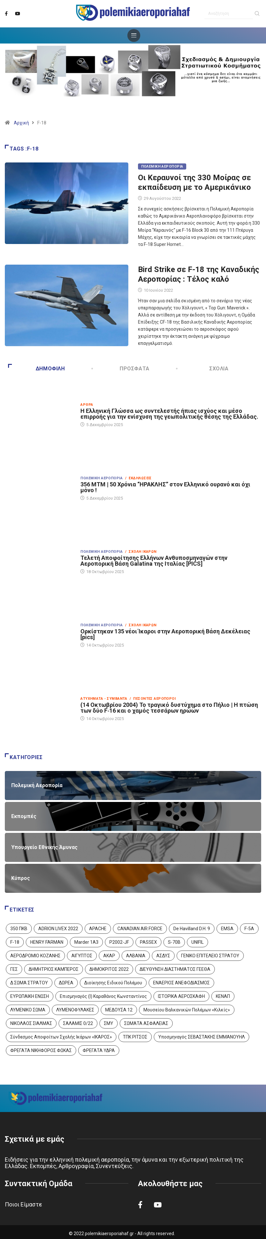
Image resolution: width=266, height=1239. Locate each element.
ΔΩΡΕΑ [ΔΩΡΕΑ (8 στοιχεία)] (66, 982)
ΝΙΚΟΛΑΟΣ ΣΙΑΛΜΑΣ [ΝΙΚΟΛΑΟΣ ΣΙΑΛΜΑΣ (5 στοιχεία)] (31, 1023)
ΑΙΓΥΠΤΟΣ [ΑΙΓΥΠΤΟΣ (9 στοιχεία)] (81, 955)
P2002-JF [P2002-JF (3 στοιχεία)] (119, 942)
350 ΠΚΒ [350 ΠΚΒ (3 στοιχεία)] (18, 928)
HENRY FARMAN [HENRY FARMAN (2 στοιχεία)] (46, 942)
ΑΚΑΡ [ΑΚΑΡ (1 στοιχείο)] (109, 955)
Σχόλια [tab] (203, 369)
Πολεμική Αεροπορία (162, 166)
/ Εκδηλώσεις (138, 478)
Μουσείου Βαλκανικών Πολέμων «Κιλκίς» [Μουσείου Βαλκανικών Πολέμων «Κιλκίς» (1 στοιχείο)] (186, 1009)
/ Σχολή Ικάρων (141, 552)
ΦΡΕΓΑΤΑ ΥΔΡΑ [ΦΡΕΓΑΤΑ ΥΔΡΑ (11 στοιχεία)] (99, 1050)
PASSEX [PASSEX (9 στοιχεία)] (148, 942)
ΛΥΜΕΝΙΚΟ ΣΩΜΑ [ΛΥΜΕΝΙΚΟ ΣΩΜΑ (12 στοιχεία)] (27, 1009)
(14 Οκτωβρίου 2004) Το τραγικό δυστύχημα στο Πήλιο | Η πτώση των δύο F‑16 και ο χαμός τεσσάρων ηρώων (169, 707)
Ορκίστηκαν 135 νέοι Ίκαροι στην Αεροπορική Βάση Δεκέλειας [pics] (165, 634)
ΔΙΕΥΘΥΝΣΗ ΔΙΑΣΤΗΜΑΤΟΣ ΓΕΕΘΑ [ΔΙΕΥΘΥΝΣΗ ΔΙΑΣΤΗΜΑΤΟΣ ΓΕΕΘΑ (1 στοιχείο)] (175, 969)
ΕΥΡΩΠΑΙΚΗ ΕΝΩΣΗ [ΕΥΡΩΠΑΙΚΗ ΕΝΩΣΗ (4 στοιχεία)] (29, 996)
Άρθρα (86, 405)
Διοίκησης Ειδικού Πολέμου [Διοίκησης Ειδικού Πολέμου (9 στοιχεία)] (113, 982)
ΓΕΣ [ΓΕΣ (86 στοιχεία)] (14, 969)
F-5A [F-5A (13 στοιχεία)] (249, 928)
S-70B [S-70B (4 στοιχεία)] (174, 942)
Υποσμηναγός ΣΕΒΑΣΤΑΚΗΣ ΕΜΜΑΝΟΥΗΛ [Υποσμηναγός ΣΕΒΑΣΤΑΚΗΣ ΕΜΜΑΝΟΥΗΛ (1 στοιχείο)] (201, 1036)
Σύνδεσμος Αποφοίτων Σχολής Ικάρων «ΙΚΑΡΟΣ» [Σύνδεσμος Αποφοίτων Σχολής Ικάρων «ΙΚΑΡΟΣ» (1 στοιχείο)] (61, 1036)
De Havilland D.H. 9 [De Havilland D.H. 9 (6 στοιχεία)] (191, 928)
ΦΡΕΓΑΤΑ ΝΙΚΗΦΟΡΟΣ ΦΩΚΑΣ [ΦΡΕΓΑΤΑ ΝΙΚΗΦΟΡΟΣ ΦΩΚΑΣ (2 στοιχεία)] (41, 1050)
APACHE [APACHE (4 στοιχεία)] (97, 928)
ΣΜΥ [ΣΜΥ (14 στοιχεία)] (108, 1023)
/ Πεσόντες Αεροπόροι (153, 699)
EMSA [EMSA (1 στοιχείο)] (227, 928)
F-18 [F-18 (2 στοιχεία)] (14, 942)
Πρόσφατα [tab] (121, 369)
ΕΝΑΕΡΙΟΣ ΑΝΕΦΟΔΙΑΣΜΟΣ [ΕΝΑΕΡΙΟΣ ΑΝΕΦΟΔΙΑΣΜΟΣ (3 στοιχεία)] (181, 982)
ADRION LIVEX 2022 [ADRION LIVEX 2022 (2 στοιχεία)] (58, 928)
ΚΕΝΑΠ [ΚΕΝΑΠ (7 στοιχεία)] (223, 996)
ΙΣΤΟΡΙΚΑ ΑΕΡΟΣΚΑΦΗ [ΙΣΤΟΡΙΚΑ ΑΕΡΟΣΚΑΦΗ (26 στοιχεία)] (181, 996)
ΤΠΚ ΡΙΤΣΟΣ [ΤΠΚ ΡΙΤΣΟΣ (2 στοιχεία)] (135, 1036)
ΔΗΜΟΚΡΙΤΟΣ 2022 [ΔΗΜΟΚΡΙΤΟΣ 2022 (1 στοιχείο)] (109, 969)
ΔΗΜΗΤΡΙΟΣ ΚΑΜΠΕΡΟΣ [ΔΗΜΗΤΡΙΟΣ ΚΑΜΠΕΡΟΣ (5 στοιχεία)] (53, 969)
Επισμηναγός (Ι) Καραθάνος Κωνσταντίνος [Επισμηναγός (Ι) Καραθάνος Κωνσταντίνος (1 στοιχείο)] (103, 996)
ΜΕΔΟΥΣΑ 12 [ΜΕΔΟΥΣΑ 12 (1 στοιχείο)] (119, 1009)
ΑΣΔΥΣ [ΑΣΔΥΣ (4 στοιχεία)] (163, 955)
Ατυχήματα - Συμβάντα (103, 699)
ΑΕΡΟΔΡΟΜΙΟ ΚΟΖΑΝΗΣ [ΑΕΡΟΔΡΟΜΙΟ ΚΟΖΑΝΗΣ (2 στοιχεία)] (35, 955)
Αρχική (21, 122)
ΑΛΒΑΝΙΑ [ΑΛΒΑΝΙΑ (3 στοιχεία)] (135, 955)
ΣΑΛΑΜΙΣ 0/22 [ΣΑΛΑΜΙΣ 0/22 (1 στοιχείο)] (78, 1023)
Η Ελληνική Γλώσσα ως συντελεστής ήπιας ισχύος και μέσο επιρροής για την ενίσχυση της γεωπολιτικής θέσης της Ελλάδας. (169, 413)
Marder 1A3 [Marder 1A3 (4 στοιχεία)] (86, 942)
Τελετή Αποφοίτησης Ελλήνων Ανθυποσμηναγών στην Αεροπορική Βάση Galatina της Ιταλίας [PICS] (153, 560)
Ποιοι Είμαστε (23, 1204)
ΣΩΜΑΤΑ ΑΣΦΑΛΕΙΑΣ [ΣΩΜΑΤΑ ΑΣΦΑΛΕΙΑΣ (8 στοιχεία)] (146, 1023)
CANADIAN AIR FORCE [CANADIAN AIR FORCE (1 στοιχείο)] (139, 928)
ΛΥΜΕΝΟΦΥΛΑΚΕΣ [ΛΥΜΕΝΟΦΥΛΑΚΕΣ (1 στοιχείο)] (75, 1009)
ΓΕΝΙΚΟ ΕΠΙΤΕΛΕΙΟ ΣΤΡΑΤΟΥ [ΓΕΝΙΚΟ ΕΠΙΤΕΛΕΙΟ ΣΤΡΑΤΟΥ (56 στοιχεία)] (210, 955)
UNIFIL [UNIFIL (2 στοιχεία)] (197, 942)
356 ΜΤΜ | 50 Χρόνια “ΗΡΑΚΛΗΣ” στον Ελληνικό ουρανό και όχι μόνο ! (165, 487)
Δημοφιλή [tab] (36, 369)
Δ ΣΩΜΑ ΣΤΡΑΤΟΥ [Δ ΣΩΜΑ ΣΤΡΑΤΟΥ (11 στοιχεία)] (29, 982)
